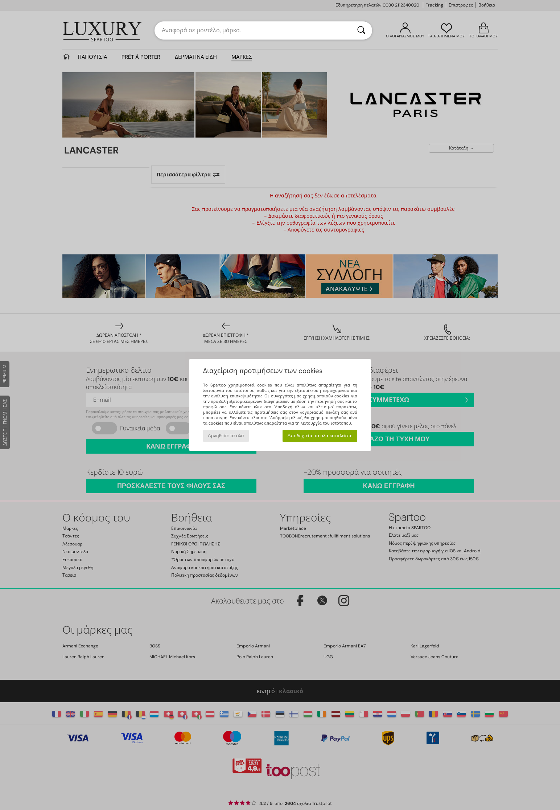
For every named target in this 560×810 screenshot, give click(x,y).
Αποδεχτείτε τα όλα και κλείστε (319, 435)
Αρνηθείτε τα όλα (226, 435)
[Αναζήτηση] (361, 30)
